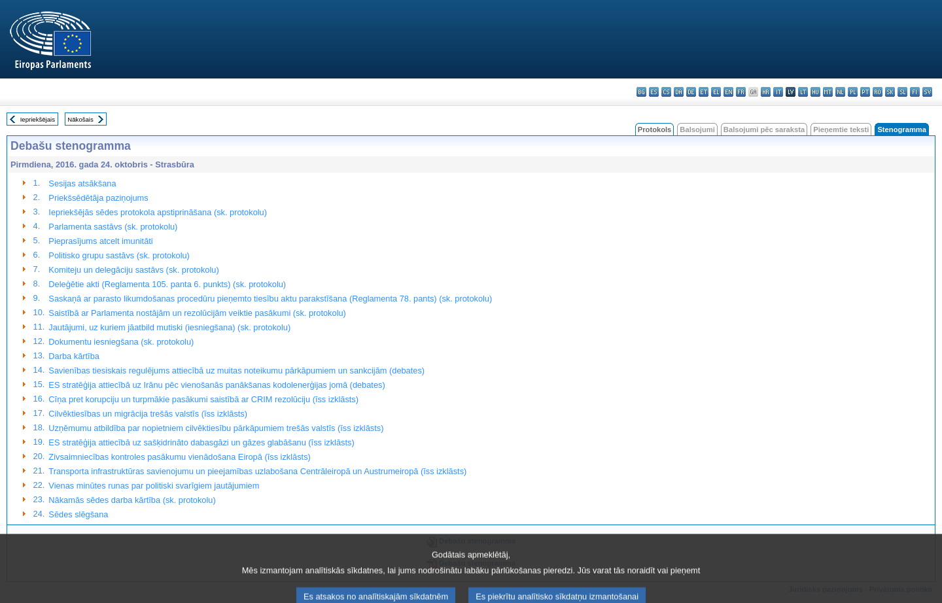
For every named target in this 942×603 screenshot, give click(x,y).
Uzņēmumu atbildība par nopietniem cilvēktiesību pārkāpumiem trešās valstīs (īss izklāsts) (215, 428)
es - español (654, 92)
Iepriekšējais (37, 119)
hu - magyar (815, 92)
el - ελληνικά (716, 92)
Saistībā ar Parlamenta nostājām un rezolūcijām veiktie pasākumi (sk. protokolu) (197, 313)
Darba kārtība (73, 356)
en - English (728, 92)
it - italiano (778, 92)
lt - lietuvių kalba (803, 92)
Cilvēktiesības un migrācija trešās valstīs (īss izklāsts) (147, 414)
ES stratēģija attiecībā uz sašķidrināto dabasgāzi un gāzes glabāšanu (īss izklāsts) (201, 442)
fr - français (741, 92)
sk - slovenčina (890, 92)
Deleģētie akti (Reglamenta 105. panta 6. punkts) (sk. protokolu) (167, 284)
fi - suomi (915, 92)
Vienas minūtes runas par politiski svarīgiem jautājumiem (153, 486)
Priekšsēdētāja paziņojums (98, 198)
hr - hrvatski (766, 92)
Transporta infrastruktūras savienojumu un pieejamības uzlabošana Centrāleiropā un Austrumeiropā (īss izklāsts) (257, 471)
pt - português (865, 92)
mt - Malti (828, 92)
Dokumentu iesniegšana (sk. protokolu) (121, 342)
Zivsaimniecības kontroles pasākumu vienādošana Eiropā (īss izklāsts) (179, 457)
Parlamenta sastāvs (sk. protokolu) (112, 227)
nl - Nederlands (840, 92)
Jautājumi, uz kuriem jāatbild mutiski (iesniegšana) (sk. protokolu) (169, 327)
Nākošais (80, 119)
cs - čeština (666, 92)
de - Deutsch (691, 92)
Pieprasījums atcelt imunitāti (100, 241)
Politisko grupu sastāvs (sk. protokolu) (119, 255)
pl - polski (853, 92)
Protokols (655, 129)
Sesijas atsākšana (82, 183)
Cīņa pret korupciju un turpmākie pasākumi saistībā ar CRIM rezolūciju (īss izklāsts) (203, 399)
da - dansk (679, 92)
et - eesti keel (703, 92)
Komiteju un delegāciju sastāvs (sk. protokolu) (133, 270)
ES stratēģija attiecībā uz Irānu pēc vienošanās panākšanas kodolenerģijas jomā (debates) (216, 385)
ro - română (877, 92)
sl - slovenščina (902, 92)
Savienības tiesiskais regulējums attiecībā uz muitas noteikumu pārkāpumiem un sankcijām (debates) (236, 370)
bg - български (641, 92)
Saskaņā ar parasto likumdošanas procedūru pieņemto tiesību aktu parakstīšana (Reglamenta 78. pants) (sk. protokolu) (270, 298)
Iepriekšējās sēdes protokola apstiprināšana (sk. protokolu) (157, 212)
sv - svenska (927, 92)
